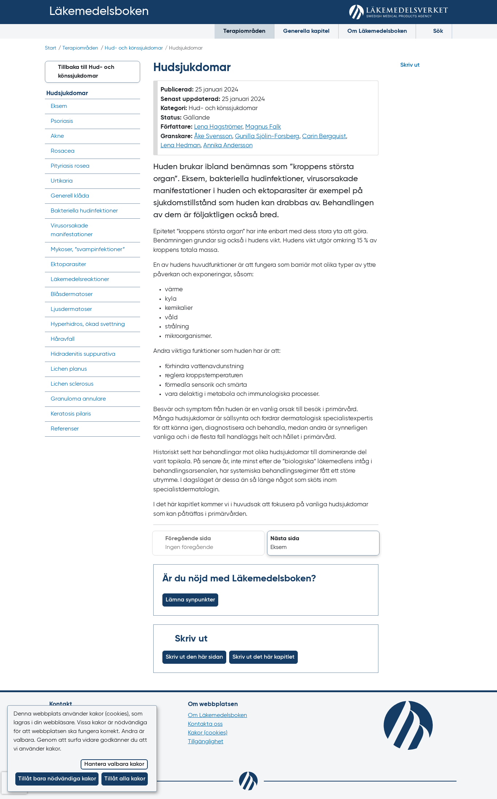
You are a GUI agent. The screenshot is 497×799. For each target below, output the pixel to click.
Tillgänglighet (205, 742)
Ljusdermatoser (71, 309)
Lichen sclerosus (72, 384)
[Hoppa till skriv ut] (422, 65)
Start (50, 48)
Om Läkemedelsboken (377, 31)
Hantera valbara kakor (114, 764)
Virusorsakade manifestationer (72, 230)
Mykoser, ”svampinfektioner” (88, 250)
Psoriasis (62, 121)
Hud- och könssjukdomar (134, 48)
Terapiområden (244, 31)
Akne (57, 136)
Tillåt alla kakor (124, 779)
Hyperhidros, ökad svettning (88, 324)
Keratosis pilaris (71, 414)
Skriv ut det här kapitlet (263, 657)
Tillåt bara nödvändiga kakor (57, 779)
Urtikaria (62, 181)
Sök (434, 30)
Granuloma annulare (78, 399)
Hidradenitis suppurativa (83, 354)
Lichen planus (69, 369)
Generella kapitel (306, 31)
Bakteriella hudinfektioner (84, 211)
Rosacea (62, 151)
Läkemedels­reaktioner (80, 279)
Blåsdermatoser (72, 294)
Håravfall (62, 339)
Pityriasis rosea (70, 166)
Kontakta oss (205, 724)
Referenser (65, 429)
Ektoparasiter (68, 265)
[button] (323, 543)
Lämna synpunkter (190, 600)
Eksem (59, 106)
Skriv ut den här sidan (194, 657)
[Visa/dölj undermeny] (132, 106)
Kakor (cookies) (207, 733)
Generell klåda (70, 196)
